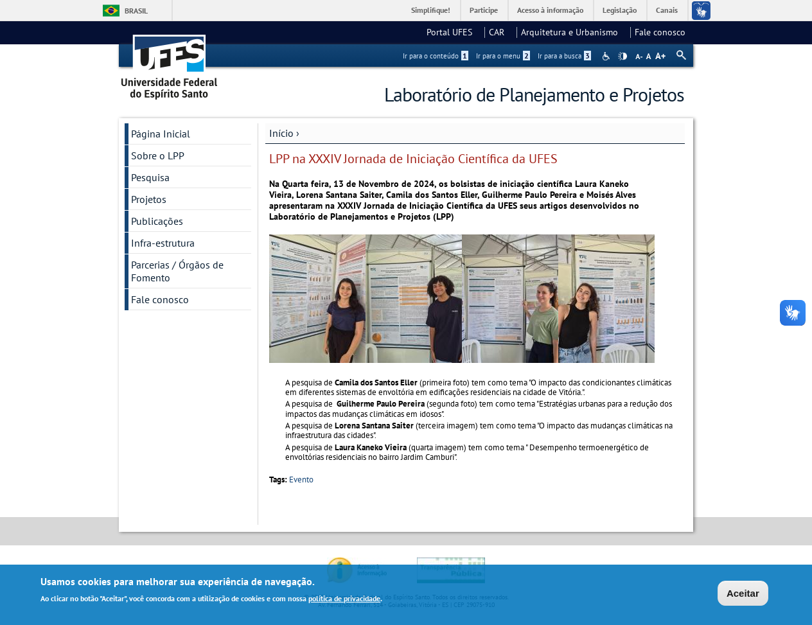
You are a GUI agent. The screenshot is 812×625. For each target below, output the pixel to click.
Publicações (157, 221)
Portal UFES (453, 32)
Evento (301, 479)
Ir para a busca (564, 55)
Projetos (148, 199)
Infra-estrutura (163, 242)
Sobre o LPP (157, 155)
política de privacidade (344, 600)
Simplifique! (430, 10)
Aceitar (743, 594)
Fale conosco (660, 32)
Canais (667, 10)
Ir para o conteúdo (435, 55)
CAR (500, 32)
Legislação (620, 10)
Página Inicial (160, 133)
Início (281, 133)
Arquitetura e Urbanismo (573, 32)
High (622, 56)
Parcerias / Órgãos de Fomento (177, 271)
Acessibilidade (607, 56)
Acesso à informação (550, 10)
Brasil (136, 10)
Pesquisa (150, 177)
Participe (484, 10)
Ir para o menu (503, 55)
